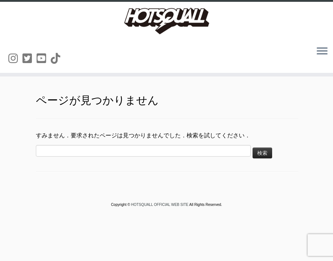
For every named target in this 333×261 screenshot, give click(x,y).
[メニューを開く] (322, 51)
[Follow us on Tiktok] (58, 59)
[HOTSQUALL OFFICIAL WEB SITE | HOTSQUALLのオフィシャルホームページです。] (166, 21)
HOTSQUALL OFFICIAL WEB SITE (160, 205)
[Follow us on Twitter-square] (29, 59)
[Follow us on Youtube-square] (44, 59)
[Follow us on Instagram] (15, 59)
